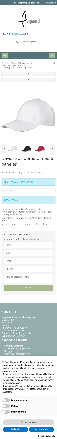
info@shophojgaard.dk (27, 3)
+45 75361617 (50, 3)
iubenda (51, 436)
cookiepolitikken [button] (9, 371)
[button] (28, 74)
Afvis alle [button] (15, 429)
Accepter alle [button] (41, 429)
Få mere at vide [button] (28, 422)
